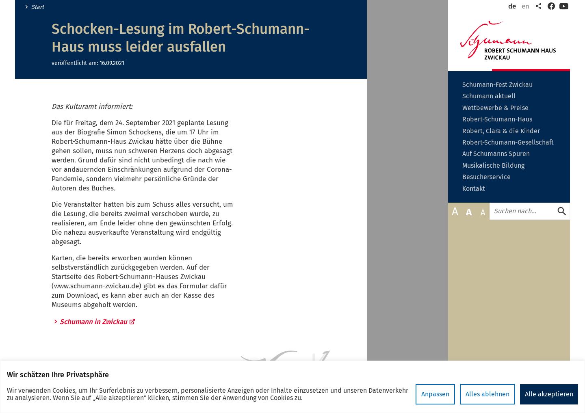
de (512, 6)
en (525, 6)
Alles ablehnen (487, 394)
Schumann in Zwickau (98, 322)
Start (37, 7)
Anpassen (435, 394)
